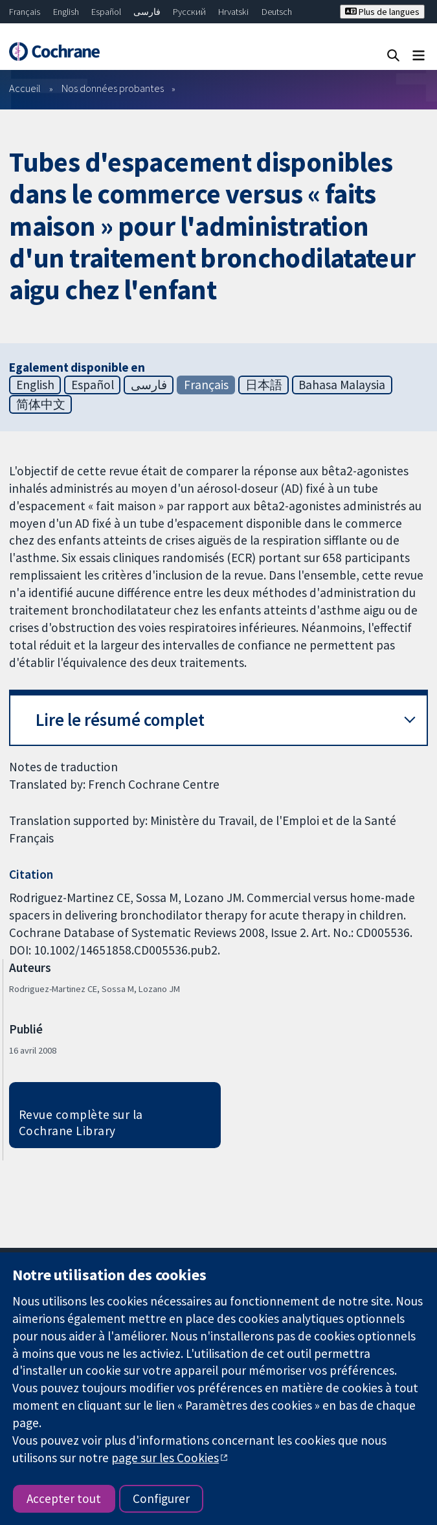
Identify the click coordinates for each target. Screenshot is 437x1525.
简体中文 (40, 404)
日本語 (263, 384)
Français (24, 11)
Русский (189, 11)
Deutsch (277, 11)
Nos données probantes (113, 88)
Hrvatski (233, 11)
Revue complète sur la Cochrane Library (81, 1122)
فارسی (147, 11)
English (66, 11)
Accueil (25, 88)
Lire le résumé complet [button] (120, 719)
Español (106, 11)
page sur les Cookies (165, 1457)
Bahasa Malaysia (341, 384)
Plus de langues (382, 11)
